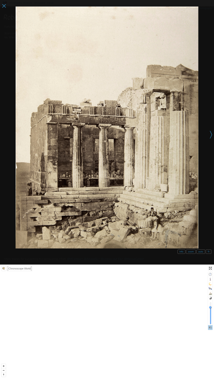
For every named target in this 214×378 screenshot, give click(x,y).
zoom (191, 251)
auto (200, 251)
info (181, 251)
